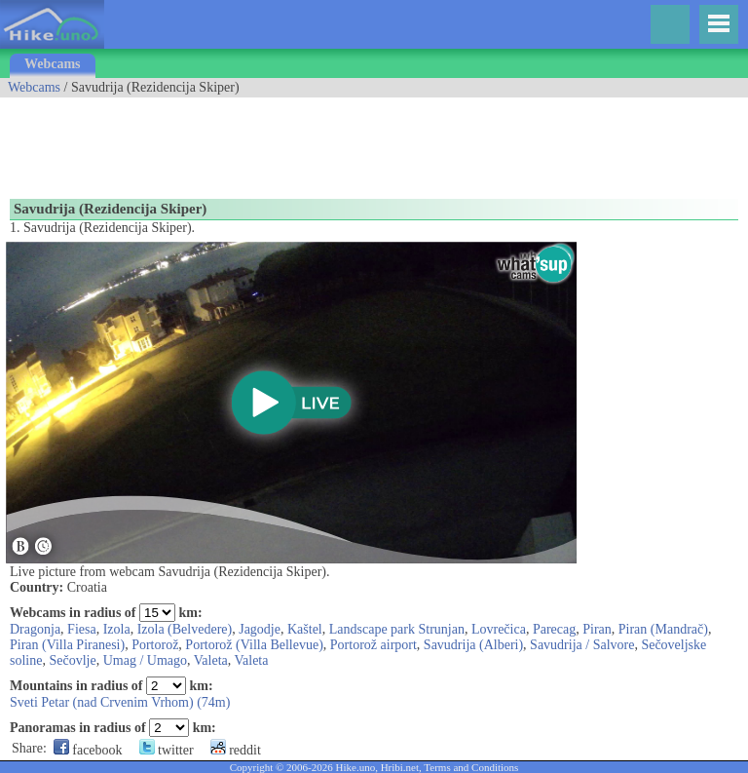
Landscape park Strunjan (397, 629)
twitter (166, 750)
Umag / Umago (145, 660)
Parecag (554, 629)
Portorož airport (373, 645)
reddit (235, 750)
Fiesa (81, 629)
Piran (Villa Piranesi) (67, 645)
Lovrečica (498, 629)
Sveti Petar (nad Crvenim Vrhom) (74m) (120, 702)
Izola (117, 629)
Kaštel (304, 629)
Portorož (154, 645)
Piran (597, 629)
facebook (88, 750)
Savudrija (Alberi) (473, 645)
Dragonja (35, 629)
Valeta (211, 660)
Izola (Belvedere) (185, 629)
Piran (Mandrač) (663, 629)
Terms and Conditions (471, 767)
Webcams (52, 64)
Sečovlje (72, 660)
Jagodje (259, 629)
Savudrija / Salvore (582, 645)
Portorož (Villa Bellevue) (253, 645)
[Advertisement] (354, 141)
